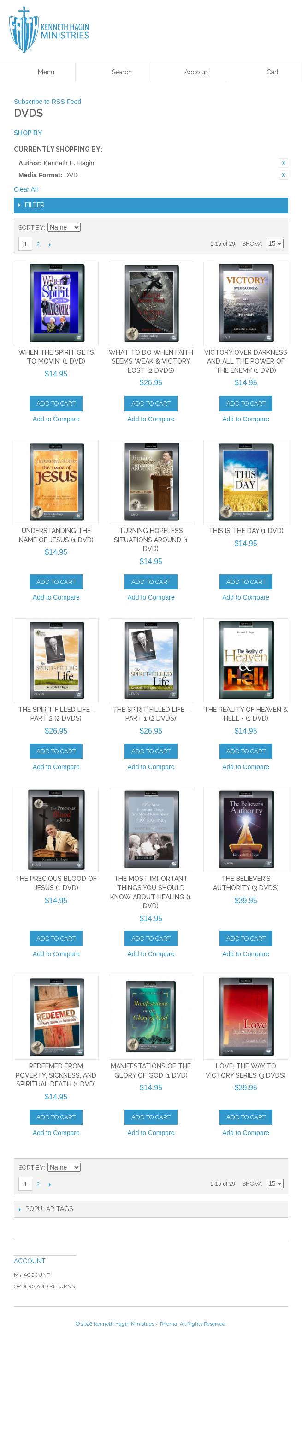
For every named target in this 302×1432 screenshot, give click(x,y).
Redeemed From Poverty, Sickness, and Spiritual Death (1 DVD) (56, 1075)
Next (49, 244)
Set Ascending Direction (89, 228)
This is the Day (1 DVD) (246, 530)
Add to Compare (56, 419)
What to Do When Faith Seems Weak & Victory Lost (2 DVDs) (151, 361)
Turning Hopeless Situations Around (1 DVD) (151, 539)
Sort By (31, 227)
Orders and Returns (44, 1286)
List (277, 228)
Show (251, 243)
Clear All (26, 189)
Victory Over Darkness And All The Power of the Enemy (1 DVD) (245, 361)
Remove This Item (283, 163)
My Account (32, 1275)
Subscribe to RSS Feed (47, 101)
